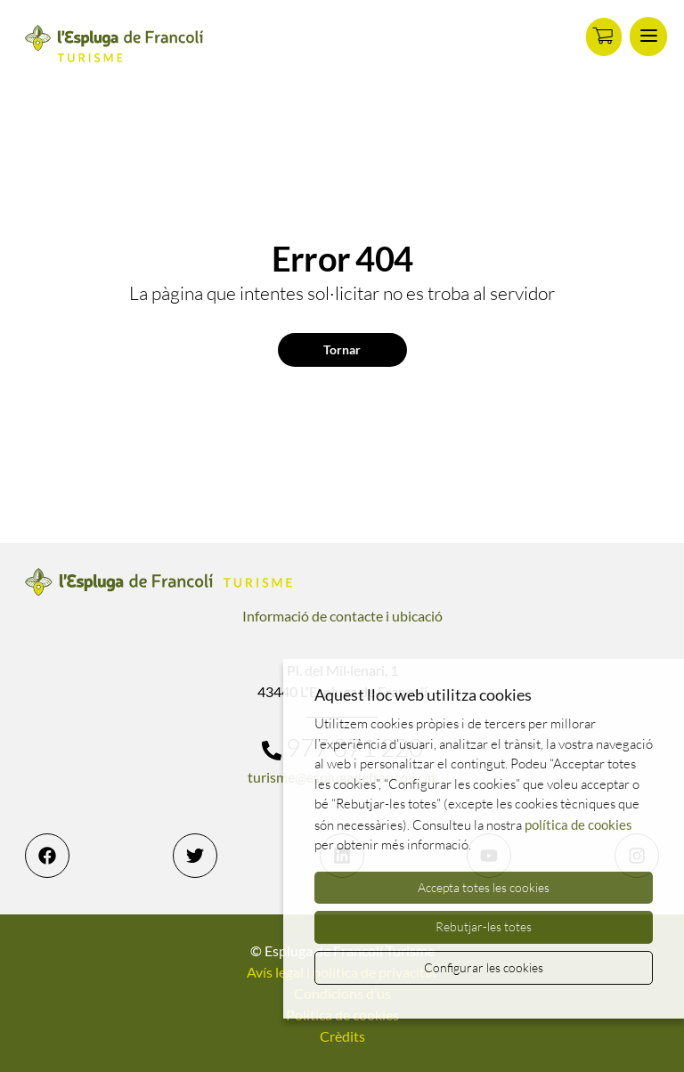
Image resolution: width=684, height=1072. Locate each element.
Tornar (342, 350)
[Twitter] (195, 855)
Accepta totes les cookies (484, 887)
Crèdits (342, 1035)
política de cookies (578, 824)
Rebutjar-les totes (484, 926)
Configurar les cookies (483, 967)
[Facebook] (47, 855)
